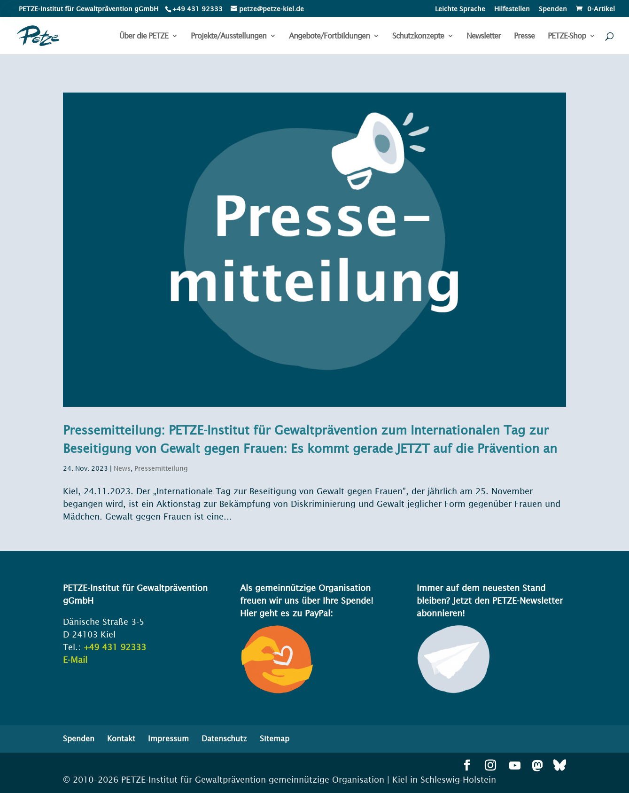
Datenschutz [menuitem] (224, 738)
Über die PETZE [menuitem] (143, 36)
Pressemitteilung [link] (161, 468)
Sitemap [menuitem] (274, 738)
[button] (467, 766)
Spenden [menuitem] (553, 9)
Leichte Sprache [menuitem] (460, 9)
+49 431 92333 (197, 9)
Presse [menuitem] (524, 36)
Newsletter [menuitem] (483, 36)
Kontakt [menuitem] (121, 738)
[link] (197, 9)
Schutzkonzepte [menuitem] (418, 36)
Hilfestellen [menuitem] (512, 9)
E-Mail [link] (75, 660)
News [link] (122, 468)
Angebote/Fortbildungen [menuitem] (329, 36)
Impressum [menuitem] (168, 738)
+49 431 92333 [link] (115, 647)
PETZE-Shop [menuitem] (567, 36)
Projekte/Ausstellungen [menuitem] (228, 36)
